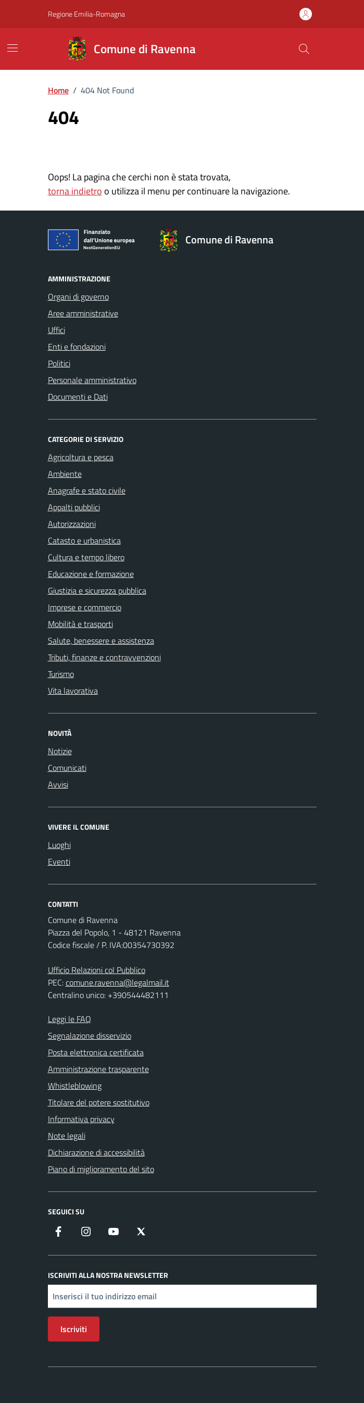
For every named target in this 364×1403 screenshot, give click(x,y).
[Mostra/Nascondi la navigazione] (12, 48)
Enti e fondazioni (77, 346)
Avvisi (58, 784)
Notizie (60, 751)
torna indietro (75, 191)
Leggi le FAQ (69, 1019)
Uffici (56, 330)
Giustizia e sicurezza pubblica (97, 590)
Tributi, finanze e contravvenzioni (104, 657)
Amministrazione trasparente (98, 1069)
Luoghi (59, 845)
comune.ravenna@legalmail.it (117, 982)
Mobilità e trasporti (80, 624)
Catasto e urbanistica (84, 540)
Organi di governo (78, 296)
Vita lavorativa (73, 690)
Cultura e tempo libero (86, 557)
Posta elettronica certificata (96, 1052)
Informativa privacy (81, 1119)
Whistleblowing (75, 1085)
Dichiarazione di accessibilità (96, 1152)
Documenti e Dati (78, 396)
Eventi (59, 861)
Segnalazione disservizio (89, 1035)
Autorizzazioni (72, 524)
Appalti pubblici (74, 507)
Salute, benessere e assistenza (101, 640)
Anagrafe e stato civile (86, 490)
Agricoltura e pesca (81, 457)
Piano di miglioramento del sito (101, 1169)
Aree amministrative (83, 313)
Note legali (66, 1135)
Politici (59, 363)
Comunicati (67, 767)
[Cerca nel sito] (303, 48)
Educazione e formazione (91, 574)
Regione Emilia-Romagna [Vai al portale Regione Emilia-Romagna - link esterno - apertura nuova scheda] (86, 13)
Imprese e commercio (84, 607)
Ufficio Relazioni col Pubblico (96, 970)
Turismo (61, 674)
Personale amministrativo (92, 380)
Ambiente (65, 473)
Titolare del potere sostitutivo (98, 1102)
